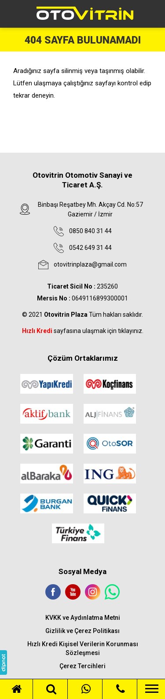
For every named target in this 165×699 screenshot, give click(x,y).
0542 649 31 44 (90, 247)
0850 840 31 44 (90, 230)
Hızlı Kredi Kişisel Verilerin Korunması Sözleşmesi (82, 648)
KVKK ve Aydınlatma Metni (82, 617)
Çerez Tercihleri (82, 666)
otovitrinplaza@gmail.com (90, 264)
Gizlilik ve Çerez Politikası (82, 630)
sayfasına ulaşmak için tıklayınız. (82, 330)
